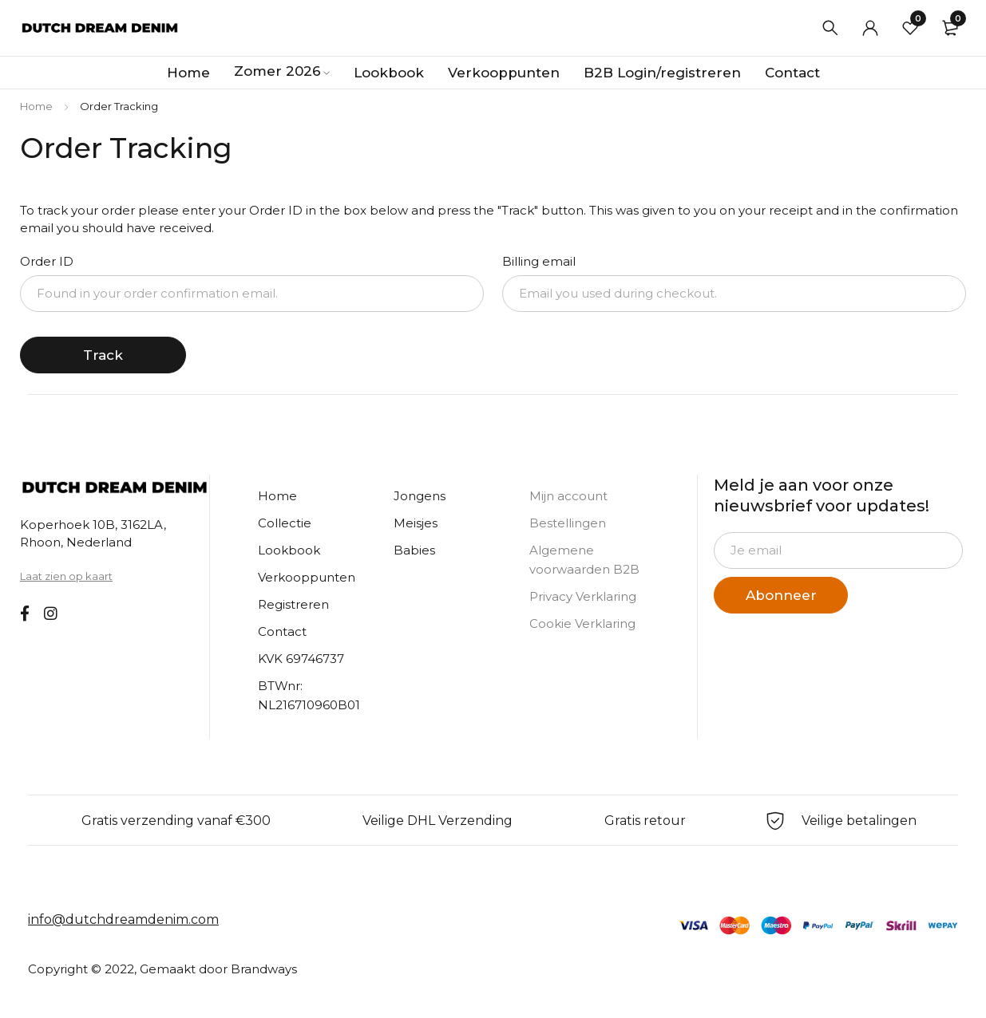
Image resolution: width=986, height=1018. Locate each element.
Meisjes (416, 523)
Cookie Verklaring (582, 623)
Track (103, 355)
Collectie (284, 523)
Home (36, 106)
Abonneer (781, 595)
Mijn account (568, 495)
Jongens (419, 495)
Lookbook (289, 550)
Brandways (264, 969)
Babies (414, 550)
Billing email (539, 261)
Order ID (46, 261)
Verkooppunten (306, 577)
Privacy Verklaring (582, 596)
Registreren (293, 604)
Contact (282, 631)
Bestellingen (567, 523)
